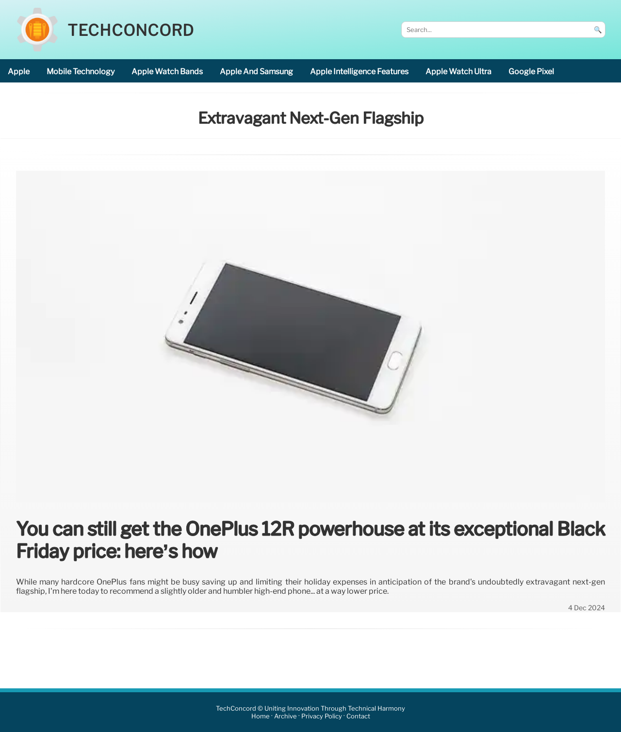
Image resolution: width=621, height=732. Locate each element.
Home (260, 716)
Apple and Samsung (256, 71)
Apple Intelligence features (359, 71)
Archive (285, 716)
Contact (358, 716)
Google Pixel (531, 71)
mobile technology (80, 71)
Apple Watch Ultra (458, 71)
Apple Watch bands (167, 71)
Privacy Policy (321, 716)
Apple (19, 71)
